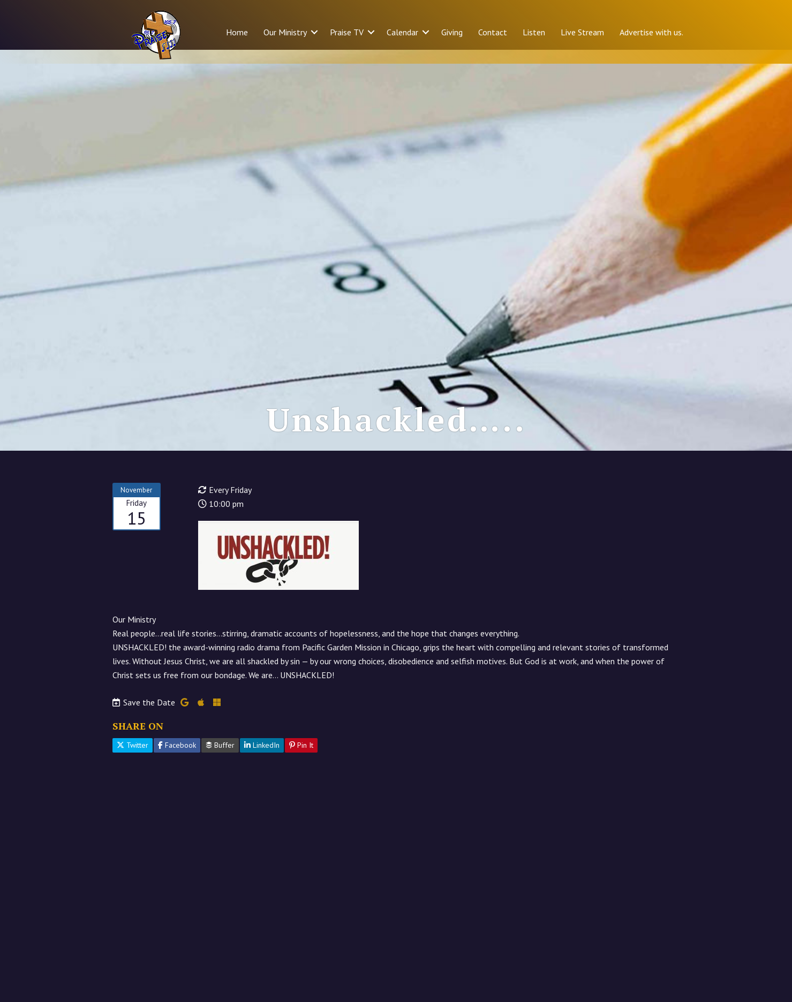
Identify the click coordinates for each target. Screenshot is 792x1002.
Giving (452, 32)
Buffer (220, 759)
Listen (534, 32)
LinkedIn (262, 759)
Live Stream (582, 32)
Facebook (177, 759)
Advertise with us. (651, 32)
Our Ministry (285, 32)
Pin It (301, 759)
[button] (314, 32)
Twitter (132, 759)
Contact (492, 32)
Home (237, 32)
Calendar (402, 32)
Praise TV (347, 32)
